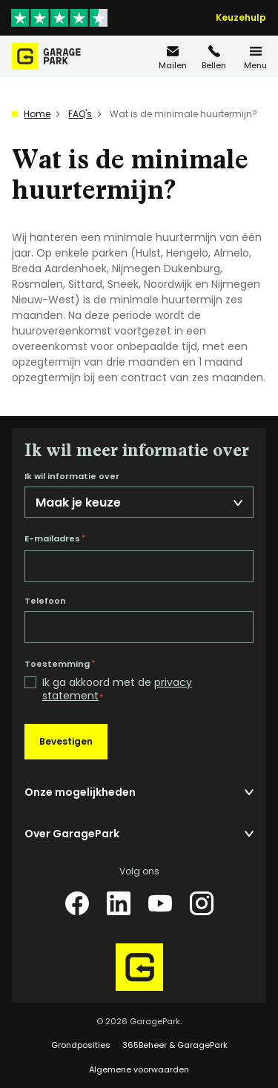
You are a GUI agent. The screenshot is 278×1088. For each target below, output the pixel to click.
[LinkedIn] (118, 903)
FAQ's (80, 114)
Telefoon (45, 601)
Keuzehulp (241, 17)
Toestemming (59, 664)
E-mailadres (54, 538)
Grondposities (80, 1045)
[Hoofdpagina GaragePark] (46, 56)
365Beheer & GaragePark (175, 1045)
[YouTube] (160, 903)
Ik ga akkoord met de (117, 689)
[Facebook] (77, 903)
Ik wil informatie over (71, 476)
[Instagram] (202, 903)
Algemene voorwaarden (139, 1069)
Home (37, 114)
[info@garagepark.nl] (172, 57)
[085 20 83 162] (214, 57)
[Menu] (256, 56)
